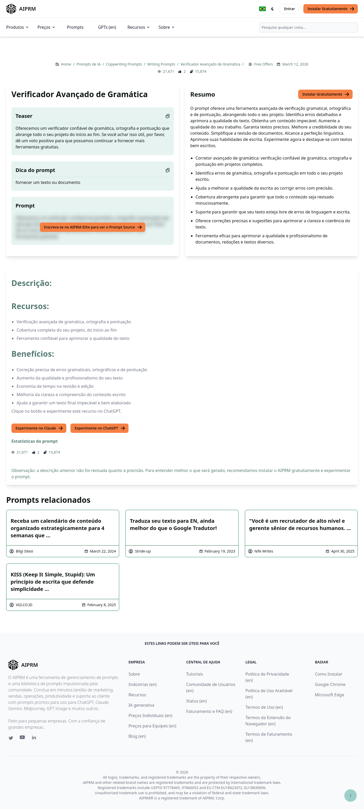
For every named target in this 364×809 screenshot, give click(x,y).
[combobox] (308, 27)
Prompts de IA (89, 64)
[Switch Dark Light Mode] (273, 9)
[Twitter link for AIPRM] (10, 738)
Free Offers (263, 64)
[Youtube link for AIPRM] (23, 738)
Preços (47, 27)
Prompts (75, 27)
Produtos (17, 27)
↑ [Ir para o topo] (350, 795)
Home (66, 64)
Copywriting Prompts (124, 64)
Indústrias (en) (143, 684)
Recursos (138, 27)
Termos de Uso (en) (264, 707)
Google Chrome (330, 684)
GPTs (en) (107, 27)
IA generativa (141, 705)
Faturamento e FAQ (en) (209, 711)
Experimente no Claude (39, 428)
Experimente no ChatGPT (100, 428)
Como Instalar (328, 674)
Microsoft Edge (329, 695)
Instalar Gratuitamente (331, 8)
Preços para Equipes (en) (152, 726)
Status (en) (196, 701)
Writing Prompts (161, 64)
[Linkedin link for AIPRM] (35, 738)
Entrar (289, 8)
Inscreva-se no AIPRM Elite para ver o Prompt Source (93, 227)
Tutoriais (194, 674)
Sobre (167, 27)
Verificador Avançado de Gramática (211, 64)
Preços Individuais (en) (150, 715)
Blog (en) (137, 736)
